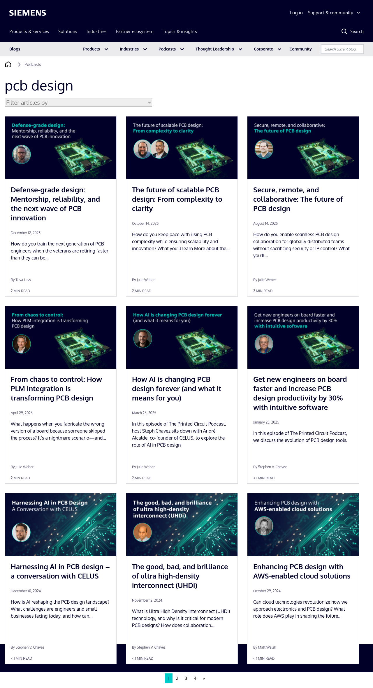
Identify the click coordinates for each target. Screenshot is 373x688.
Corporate (263, 48)
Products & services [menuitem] (29, 31)
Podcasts (167, 48)
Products (91, 48)
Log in (296, 12)
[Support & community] (335, 13)
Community (300, 48)
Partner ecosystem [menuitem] (135, 31)
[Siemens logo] (27, 13)
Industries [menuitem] (97, 31)
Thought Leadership (215, 48)
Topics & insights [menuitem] (180, 31)
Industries (129, 48)
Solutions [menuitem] (67, 31)
